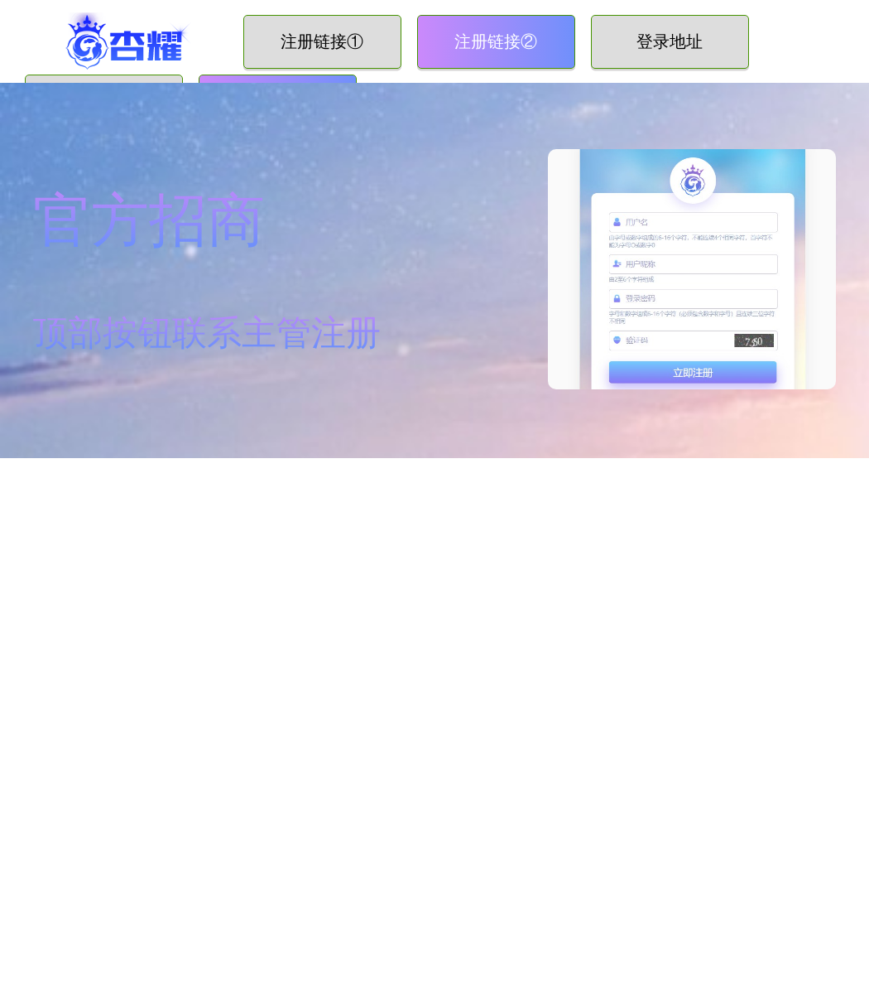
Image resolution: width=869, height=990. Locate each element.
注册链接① (322, 41)
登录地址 (669, 41)
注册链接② (495, 41)
